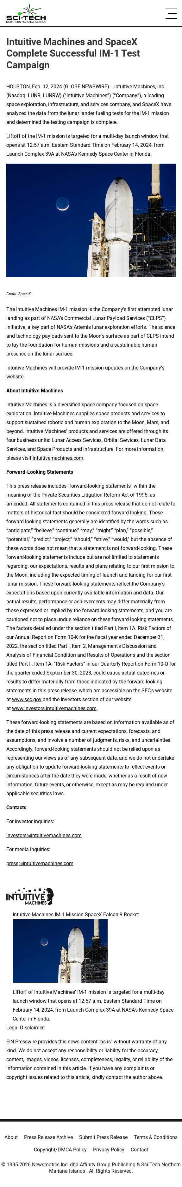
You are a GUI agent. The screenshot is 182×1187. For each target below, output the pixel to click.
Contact (139, 1150)
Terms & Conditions (156, 1137)
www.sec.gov (26, 699)
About (11, 1137)
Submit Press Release (103, 1137)
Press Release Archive (48, 1137)
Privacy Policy (108, 1150)
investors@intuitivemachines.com (44, 835)
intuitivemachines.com (58, 458)
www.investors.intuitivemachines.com (54, 708)
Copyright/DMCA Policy (60, 1150)
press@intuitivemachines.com (39, 863)
